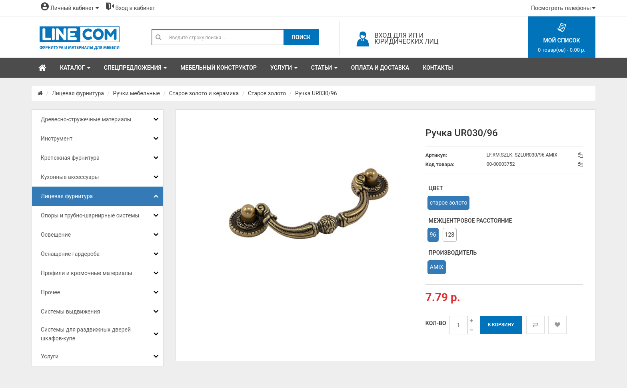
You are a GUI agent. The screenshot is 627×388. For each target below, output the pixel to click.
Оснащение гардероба (70, 254)
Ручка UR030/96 (316, 93)
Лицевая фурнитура (78, 93)
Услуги (49, 356)
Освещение (56, 234)
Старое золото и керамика (204, 93)
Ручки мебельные (136, 93)
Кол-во (435, 323)
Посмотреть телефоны (563, 8)
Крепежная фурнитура (70, 158)
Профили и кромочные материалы (86, 273)
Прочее (50, 292)
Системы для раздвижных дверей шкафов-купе (86, 334)
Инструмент (56, 138)
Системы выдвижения (70, 311)
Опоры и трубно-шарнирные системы (90, 215)
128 (450, 234)
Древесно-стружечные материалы (86, 119)
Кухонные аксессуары (70, 177)
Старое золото (267, 93)
